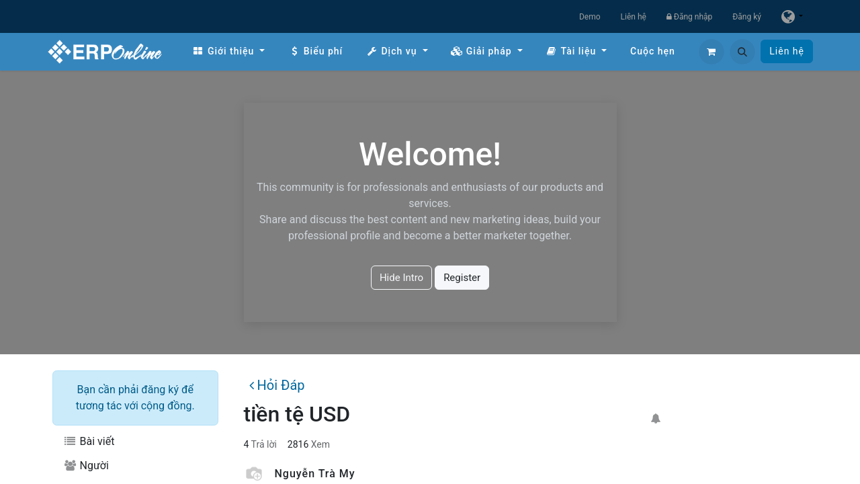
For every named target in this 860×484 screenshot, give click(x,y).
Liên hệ (633, 17)
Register (461, 278)
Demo (590, 17)
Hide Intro (401, 278)
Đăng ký (746, 17)
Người (86, 465)
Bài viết (88, 441)
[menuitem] (228, 51)
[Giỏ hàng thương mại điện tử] (711, 52)
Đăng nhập (689, 17)
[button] (742, 52)
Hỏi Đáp (276, 385)
